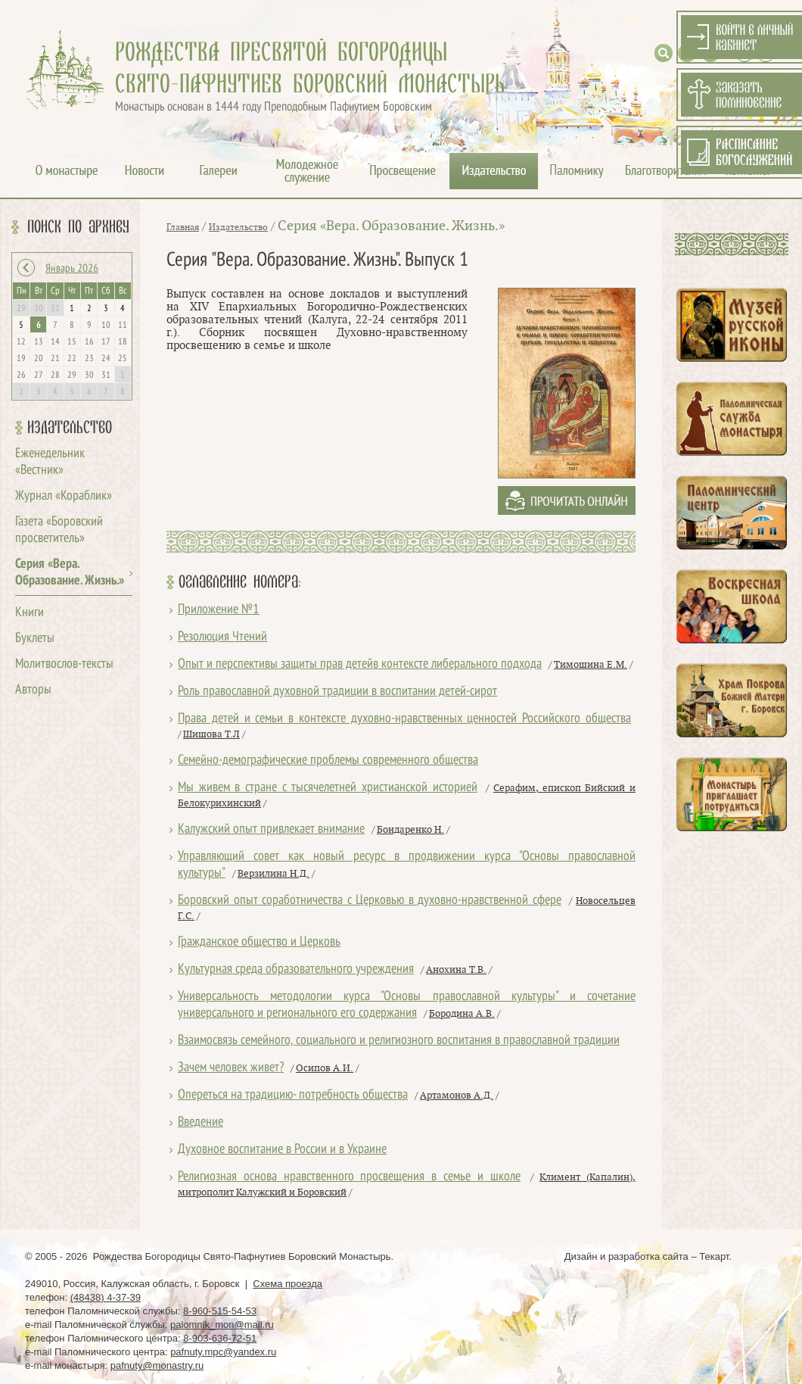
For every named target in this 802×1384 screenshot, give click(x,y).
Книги (29, 612)
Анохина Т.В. (456, 970)
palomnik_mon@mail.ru (222, 1324)
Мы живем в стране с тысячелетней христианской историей (327, 787)
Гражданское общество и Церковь (259, 942)
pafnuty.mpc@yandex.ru (223, 1352)
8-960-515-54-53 (219, 1311)
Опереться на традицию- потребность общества (293, 1095)
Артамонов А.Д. (456, 1095)
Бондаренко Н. (410, 830)
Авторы (33, 690)
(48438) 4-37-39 (105, 1297)
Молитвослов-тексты (64, 664)
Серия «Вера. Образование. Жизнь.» (391, 226)
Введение (200, 1122)
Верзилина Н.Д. (273, 874)
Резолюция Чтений (222, 637)
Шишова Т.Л (211, 734)
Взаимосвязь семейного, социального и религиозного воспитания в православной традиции (399, 1040)
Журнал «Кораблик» (63, 496)
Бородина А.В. (462, 1014)
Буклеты (34, 638)
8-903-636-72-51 (219, 1338)
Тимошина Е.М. (590, 665)
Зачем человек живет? (231, 1067)
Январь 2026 (71, 268)
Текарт (714, 1256)
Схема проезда (287, 1283)
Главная (182, 227)
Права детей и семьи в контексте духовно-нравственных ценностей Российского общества (404, 718)
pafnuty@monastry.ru (157, 1365)
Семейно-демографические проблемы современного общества (328, 760)
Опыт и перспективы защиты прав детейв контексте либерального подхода (360, 664)
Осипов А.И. (324, 1068)
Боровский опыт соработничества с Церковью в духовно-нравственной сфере (369, 900)
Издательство (69, 428)
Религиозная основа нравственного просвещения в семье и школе (349, 1176)
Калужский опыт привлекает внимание (271, 829)
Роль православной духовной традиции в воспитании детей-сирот (337, 691)
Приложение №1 (219, 609)
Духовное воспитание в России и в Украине (282, 1149)
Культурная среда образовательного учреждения (296, 969)
